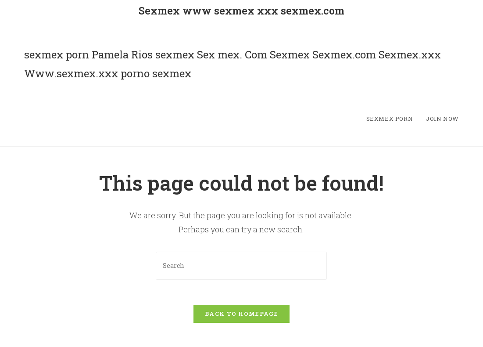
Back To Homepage (241, 315)
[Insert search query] (241, 265)
